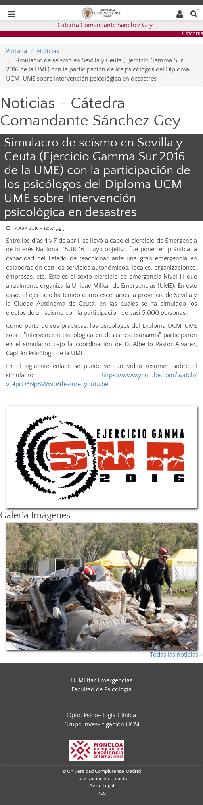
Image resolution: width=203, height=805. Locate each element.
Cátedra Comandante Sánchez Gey (105, 25)
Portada (16, 51)
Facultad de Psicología (101, 689)
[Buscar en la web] (193, 13)
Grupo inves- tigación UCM (101, 724)
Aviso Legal (101, 785)
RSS (101, 793)
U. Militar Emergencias (101, 680)
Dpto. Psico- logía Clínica (101, 715)
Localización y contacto (101, 778)
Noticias (48, 51)
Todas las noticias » (176, 654)
